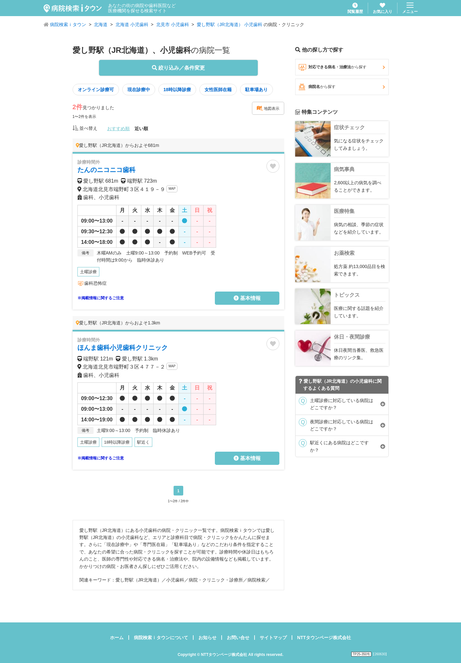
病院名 (342, 87)
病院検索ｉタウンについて (161, 637)
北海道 (100, 24)
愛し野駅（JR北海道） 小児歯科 (229, 24)
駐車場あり (256, 89)
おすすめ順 (118, 128)
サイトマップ (273, 637)
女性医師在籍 (218, 89)
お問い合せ (238, 637)
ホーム (117, 637)
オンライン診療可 (96, 89)
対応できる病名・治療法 (342, 67)
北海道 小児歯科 (131, 24)
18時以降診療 (177, 89)
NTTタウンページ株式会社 (324, 637)
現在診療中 (138, 89)
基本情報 (247, 298)
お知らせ (207, 637)
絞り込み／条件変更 (178, 68)
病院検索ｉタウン (68, 24)
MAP (171, 188)
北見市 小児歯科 (172, 24)
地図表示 (268, 108)
